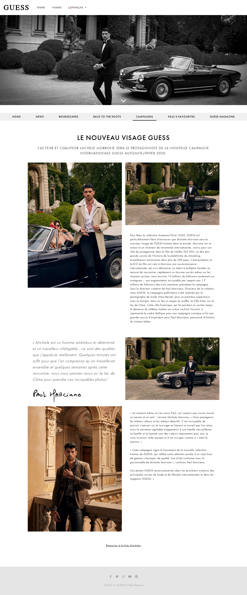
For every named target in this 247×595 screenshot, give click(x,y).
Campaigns (144, 116)
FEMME (41, 7)
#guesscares (68, 116)
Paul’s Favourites (181, 116)
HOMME (57, 7)
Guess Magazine (222, 116)
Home (16, 116)
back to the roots (107, 116)
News (40, 116)
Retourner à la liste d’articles (123, 545)
